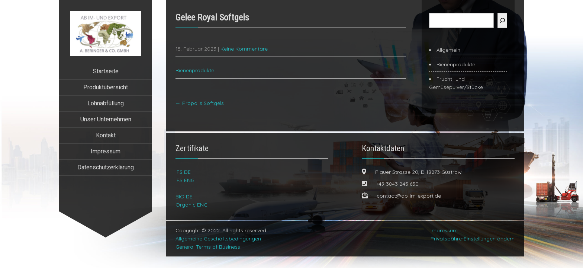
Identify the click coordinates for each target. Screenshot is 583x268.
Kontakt (106, 135)
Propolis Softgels (199, 103)
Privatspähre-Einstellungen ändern (473, 238)
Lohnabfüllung (105, 103)
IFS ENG (184, 180)
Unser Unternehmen (105, 119)
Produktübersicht (105, 87)
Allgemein (448, 50)
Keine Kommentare (244, 48)
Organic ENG (191, 204)
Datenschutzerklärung (105, 167)
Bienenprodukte (194, 70)
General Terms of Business (207, 246)
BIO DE (184, 196)
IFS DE (183, 172)
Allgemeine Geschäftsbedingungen (218, 238)
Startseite (106, 71)
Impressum (105, 151)
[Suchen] (502, 20)
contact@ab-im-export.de (409, 195)
